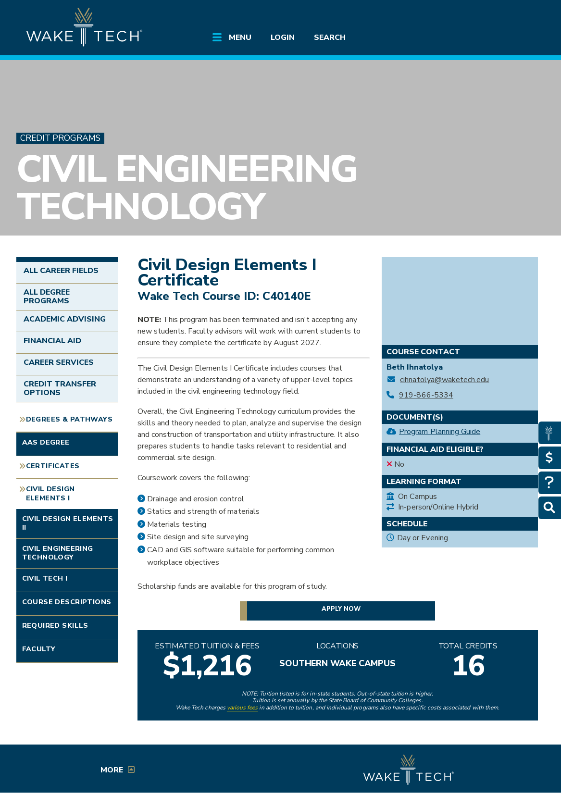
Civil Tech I (45, 578)
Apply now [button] (341, 609)
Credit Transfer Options (60, 388)
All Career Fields (61, 270)
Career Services (59, 362)
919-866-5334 (426, 395)
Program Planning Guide (439, 431)
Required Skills (55, 625)
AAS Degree (46, 442)
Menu (240, 37)
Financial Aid (53, 340)
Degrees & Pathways (69, 419)
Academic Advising (65, 319)
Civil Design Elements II (67, 523)
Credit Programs (60, 138)
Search (330, 37)
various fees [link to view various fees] (242, 707)
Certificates (53, 466)
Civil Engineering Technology (186, 188)
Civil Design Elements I (50, 493)
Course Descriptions (67, 602)
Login (283, 37)
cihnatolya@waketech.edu (444, 380)
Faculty (39, 649)
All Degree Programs (47, 296)
